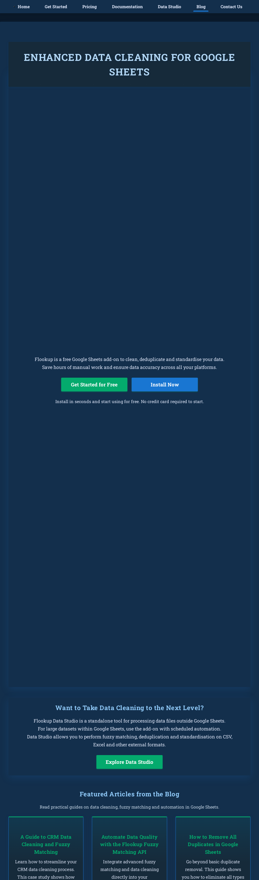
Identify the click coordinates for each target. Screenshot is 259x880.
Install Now (165, 384)
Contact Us (231, 6)
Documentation (127, 6)
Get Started (56, 6)
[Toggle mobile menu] (14, 6)
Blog (201, 6)
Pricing (89, 6)
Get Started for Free (94, 384)
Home (24, 6)
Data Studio (169, 6)
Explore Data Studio (129, 762)
